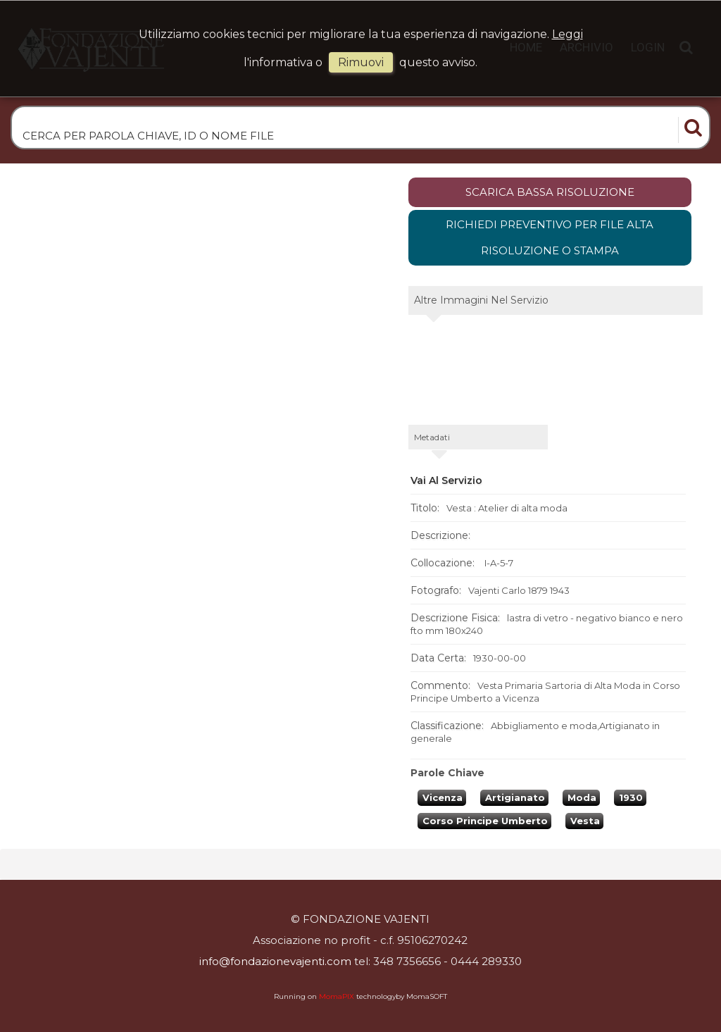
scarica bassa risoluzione (549, 192)
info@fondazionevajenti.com (275, 961)
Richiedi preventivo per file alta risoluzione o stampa (549, 238)
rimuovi (361, 62)
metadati (432, 437)
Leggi (567, 34)
